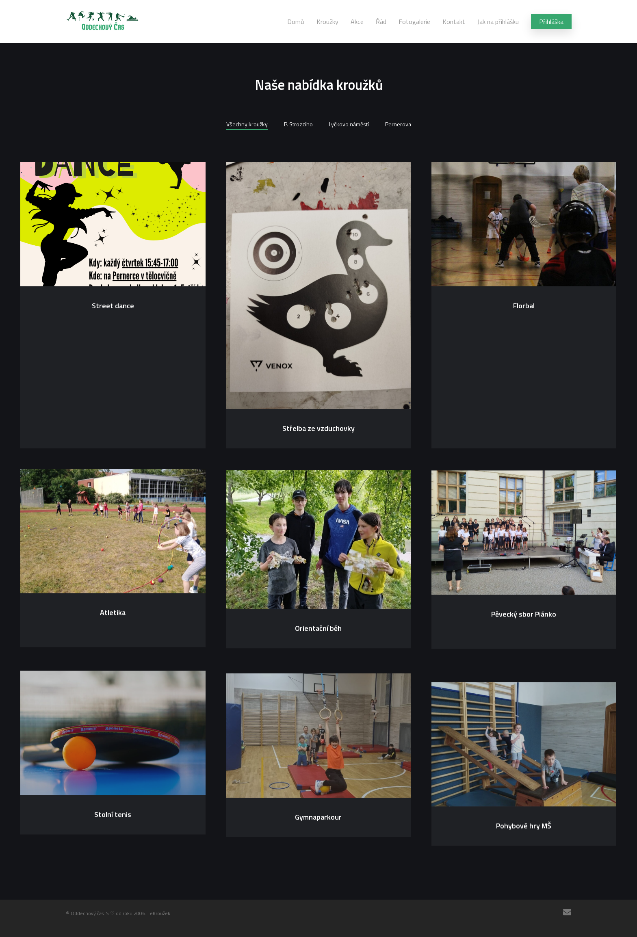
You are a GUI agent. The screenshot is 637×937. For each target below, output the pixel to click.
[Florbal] (524, 226)
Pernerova (398, 124)
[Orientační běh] (318, 547)
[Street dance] (113, 224)
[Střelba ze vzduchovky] (318, 286)
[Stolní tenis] (113, 747)
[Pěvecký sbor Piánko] (524, 542)
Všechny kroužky (247, 124)
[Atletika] (113, 534)
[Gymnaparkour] (318, 756)
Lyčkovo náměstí (349, 124)
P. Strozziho (298, 124)
